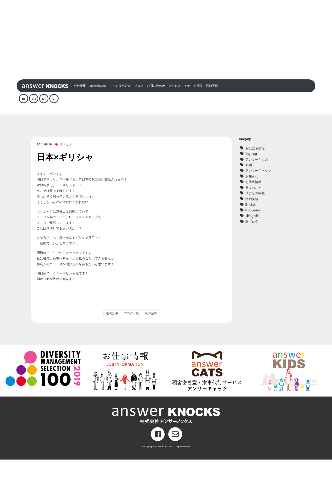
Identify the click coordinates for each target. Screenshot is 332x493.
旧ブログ (65, 178)
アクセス (175, 119)
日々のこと (253, 221)
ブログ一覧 (131, 347)
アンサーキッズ (256, 193)
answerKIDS (97, 119)
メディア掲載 (193, 119)
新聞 (248, 199)
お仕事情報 (253, 215)
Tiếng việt (252, 249)
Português (253, 244)
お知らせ (251, 210)
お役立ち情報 (255, 181)
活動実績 (212, 119)
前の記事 (112, 347)
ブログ (138, 119)
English (250, 238)
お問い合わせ (156, 119)
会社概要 (80, 119)
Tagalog (251, 187)
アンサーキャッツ (258, 204)
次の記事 (151, 347)
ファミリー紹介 (120, 119)
